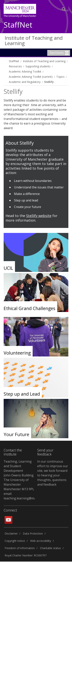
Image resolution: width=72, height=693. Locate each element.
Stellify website (38, 215)
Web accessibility (40, 541)
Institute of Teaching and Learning (34, 40)
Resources (15, 66)
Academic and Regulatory (25, 82)
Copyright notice (15, 541)
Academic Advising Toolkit (25, 71)
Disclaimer (11, 533)
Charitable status (50, 548)
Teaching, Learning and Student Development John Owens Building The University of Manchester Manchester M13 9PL (19, 475)
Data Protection (33, 533)
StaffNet (18, 25)
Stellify (49, 82)
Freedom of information (20, 548)
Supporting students (38, 66)
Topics (60, 76)
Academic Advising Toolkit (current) (31, 76)
